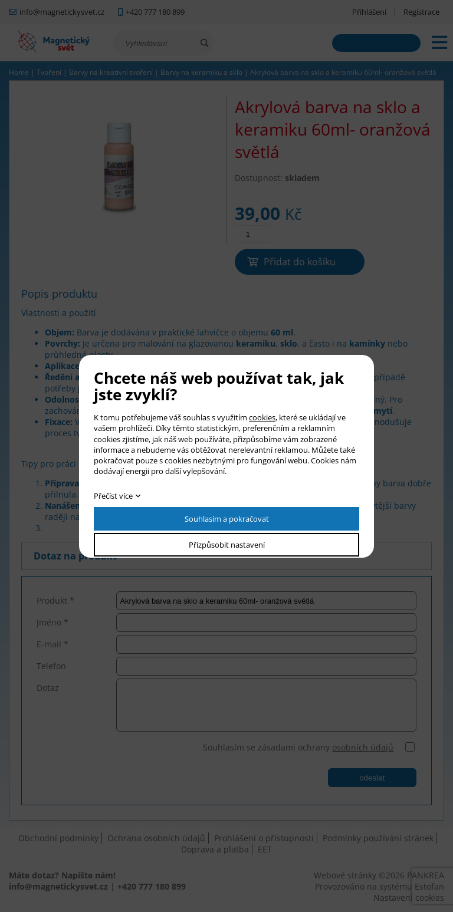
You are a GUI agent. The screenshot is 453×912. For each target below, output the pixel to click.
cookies (262, 417)
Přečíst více (113, 495)
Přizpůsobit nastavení (227, 544)
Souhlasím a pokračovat (227, 518)
